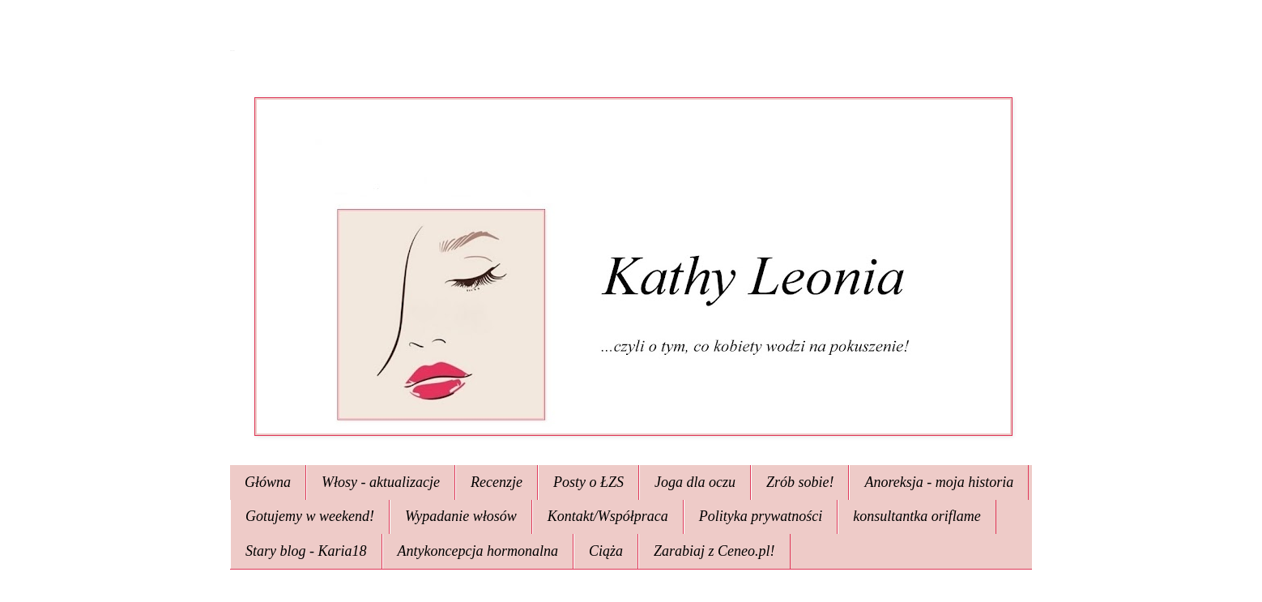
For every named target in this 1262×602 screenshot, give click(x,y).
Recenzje (496, 482)
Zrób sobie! (800, 482)
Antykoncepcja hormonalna (478, 551)
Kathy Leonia (232, 50)
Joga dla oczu (694, 482)
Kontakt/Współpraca (608, 516)
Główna (268, 482)
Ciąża (606, 551)
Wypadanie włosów (461, 516)
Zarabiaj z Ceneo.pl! (714, 551)
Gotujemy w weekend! (309, 516)
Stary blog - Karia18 (306, 551)
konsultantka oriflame (916, 516)
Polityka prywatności (760, 516)
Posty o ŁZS (588, 482)
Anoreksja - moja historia (938, 482)
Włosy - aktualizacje (381, 482)
